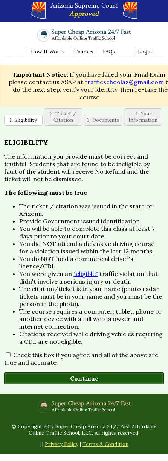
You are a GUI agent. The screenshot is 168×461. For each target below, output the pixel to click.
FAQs (109, 52)
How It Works (48, 52)
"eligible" (85, 274)
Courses (83, 52)
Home (18, 52)
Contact (126, 52)
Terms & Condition (105, 444)
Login (145, 52)
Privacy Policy (61, 444)
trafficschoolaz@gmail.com (124, 82)
